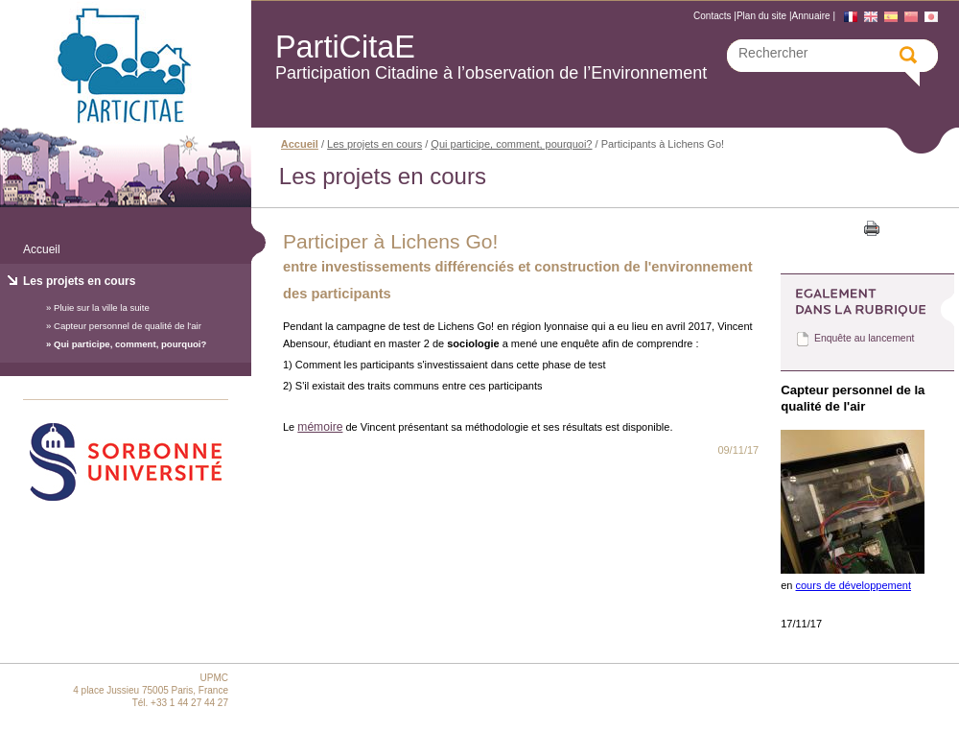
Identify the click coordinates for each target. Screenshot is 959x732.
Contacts (712, 16)
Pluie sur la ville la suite (102, 307)
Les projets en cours (79, 281)
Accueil (41, 249)
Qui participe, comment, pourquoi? (130, 344)
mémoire (319, 427)
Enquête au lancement (864, 338)
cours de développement (853, 585)
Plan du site (761, 16)
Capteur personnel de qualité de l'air (127, 325)
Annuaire (811, 16)
